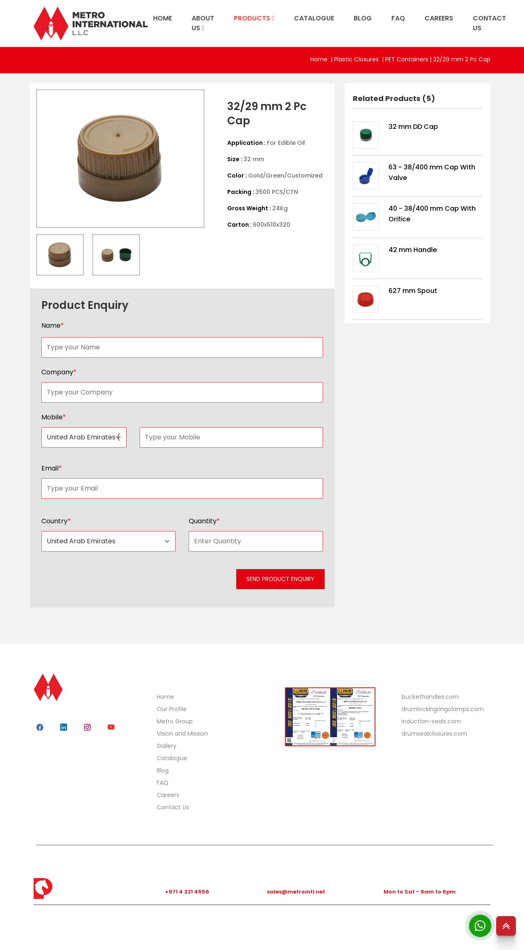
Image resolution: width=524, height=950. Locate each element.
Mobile (53, 417)
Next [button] (210, 159)
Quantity (204, 521)
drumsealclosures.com (434, 733)
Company (59, 372)
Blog (163, 770)
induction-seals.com (431, 721)
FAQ (398, 18)
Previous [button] (31, 159)
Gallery (166, 746)
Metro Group (175, 721)
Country (56, 521)
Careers (168, 795)
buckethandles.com (430, 697)
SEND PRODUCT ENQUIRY (280, 579)
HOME (162, 18)
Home (319, 59)
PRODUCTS (254, 18)
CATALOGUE (314, 18)
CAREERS (439, 18)
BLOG (363, 18)
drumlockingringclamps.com (443, 709)
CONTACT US (489, 23)
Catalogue (172, 758)
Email (51, 468)
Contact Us (173, 807)
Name (52, 325)
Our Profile (172, 709)
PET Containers (406, 59)
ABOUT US (203, 23)
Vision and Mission (182, 733)
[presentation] (102, 582)
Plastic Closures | (359, 59)
